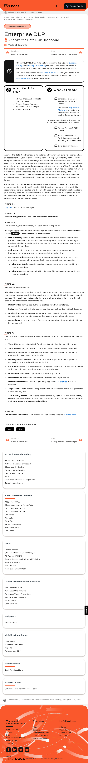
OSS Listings (12, 740)
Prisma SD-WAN (12, 562)
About (35, 727)
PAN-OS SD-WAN (13, 524)
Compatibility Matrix (15, 738)
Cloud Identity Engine (14, 467)
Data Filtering (55, 699)
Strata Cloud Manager (14, 460)
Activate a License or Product (18, 464)
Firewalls (9, 518)
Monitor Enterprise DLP (49, 17)
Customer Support (41, 733)
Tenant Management (14, 483)
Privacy (62, 727)
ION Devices (10, 565)
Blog (8, 735)
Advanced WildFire (13, 588)
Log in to (9, 207)
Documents (64, 735)
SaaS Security (11, 604)
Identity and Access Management (20, 480)
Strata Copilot (75, 6)
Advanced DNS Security (15, 597)
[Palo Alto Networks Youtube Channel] (27, 751)
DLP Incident (69, 415)
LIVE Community (40, 735)
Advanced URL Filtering (15, 591)
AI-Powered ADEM (13, 556)
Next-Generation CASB (15, 569)
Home (6, 17)
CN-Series (9, 515)
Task (79, 699)
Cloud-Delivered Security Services (35, 699)
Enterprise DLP (17, 17)
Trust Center (65, 730)
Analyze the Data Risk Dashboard (19, 19)
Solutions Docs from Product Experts (21, 689)
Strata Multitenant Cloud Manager (20, 553)
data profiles (61, 382)
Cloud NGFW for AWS (15, 508)
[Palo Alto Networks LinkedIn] (15, 751)
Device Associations (14, 473)
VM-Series (9, 531)
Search (9, 732)
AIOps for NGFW (12, 502)
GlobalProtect (11, 622)
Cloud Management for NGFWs (19, 505)
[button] (86, 610)
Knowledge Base (40, 738)
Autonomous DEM (13, 651)
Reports (8, 648)
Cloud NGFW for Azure (15, 511)
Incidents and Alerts (14, 645)
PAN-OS (8, 521)
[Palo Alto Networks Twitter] (21, 751)
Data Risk (65, 17)
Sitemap (10, 743)
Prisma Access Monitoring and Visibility (22, 559)
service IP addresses (51, 73)
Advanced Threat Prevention (18, 594)
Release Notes (12, 729)
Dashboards (10, 641)
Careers (36, 730)
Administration (32, 17)
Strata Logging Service (15, 470)
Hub (7, 476)
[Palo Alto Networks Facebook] (9, 751)
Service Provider (12, 527)
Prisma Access (11, 549)
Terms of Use (65, 733)
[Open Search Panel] (57, 6)
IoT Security (10, 600)
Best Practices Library (15, 670)
